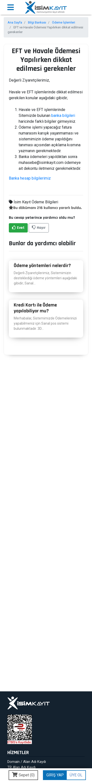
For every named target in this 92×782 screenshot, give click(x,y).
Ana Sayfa (15, 22)
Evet (18, 227)
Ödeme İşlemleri (63, 22)
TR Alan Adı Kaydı (21, 767)
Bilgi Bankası (37, 22)
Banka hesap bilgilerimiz (30, 178)
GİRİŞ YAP (55, 775)
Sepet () (23, 774)
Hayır (39, 227)
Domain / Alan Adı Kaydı (26, 761)
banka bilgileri (63, 115)
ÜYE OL (76, 775)
